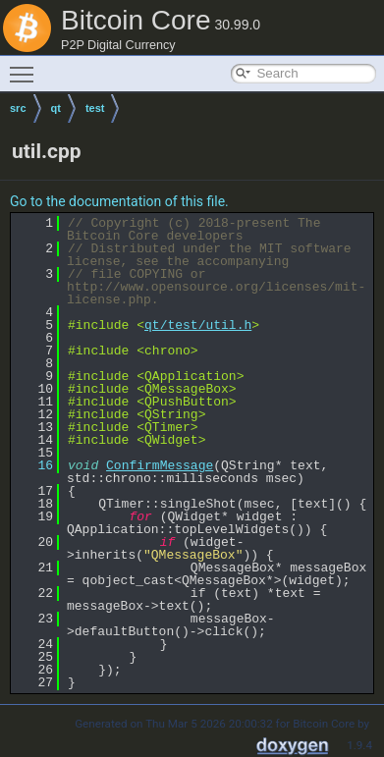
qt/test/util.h (197, 325)
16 (34, 465)
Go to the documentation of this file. (119, 201)
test (95, 108)
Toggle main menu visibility (26, 66)
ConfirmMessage (159, 465)
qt (56, 108)
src (18, 108)
